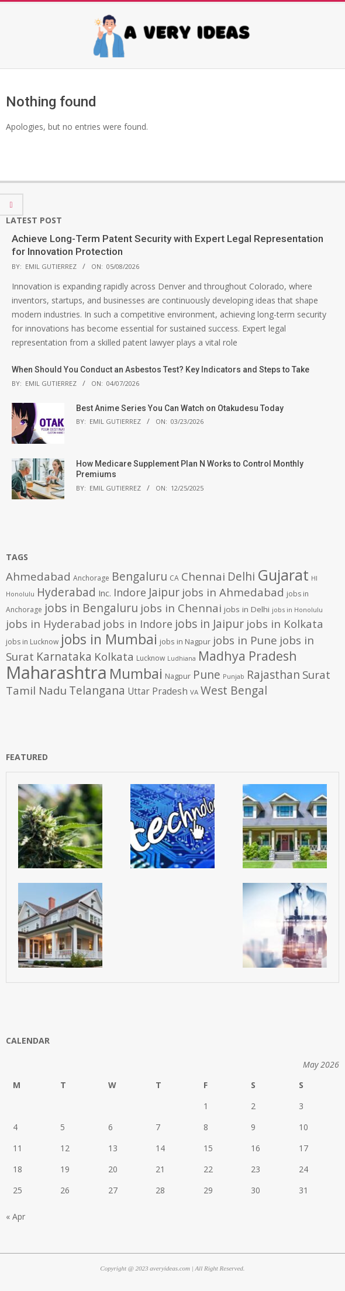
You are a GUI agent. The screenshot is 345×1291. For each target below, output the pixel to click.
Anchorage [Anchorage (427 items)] (91, 578)
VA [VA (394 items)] (194, 692)
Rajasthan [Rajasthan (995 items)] (273, 674)
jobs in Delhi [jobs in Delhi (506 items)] (247, 609)
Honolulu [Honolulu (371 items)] (20, 593)
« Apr (15, 1216)
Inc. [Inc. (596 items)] (104, 593)
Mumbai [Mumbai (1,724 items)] (136, 673)
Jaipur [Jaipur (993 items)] (164, 592)
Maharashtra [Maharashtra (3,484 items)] (56, 672)
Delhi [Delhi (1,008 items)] (241, 576)
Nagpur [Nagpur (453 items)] (178, 676)
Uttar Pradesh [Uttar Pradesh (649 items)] (157, 691)
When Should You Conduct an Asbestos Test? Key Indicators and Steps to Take (160, 369)
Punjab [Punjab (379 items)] (233, 676)
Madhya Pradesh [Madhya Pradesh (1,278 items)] (247, 655)
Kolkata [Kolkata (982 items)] (114, 656)
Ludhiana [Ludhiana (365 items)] (181, 658)
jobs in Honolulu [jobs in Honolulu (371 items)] (297, 609)
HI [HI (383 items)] (314, 578)
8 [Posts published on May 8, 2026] (205, 1127)
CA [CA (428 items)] (174, 578)
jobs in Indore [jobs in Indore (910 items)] (137, 623)
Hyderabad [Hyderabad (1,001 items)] (66, 592)
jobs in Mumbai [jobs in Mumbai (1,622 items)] (109, 639)
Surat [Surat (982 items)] (316, 674)
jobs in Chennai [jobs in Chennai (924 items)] (181, 607)
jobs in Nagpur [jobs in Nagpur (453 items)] (185, 642)
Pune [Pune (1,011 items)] (206, 674)
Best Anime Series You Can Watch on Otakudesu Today (180, 408)
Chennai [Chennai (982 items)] (203, 576)
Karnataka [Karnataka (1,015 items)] (64, 656)
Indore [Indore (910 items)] (129, 592)
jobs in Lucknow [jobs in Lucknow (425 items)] (32, 642)
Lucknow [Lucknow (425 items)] (150, 658)
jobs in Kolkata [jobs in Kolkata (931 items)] (284, 623)
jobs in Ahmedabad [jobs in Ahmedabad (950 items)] (233, 592)
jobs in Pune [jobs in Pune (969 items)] (245, 640)
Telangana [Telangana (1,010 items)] (97, 690)
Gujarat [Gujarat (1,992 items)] (283, 575)
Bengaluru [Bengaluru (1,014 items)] (139, 576)
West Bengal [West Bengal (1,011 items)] (234, 690)
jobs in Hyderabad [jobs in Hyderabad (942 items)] (53, 623)
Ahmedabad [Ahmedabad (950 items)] (38, 576)
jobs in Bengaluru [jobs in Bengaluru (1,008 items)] (91, 608)
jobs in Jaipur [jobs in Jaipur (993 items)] (209, 623)
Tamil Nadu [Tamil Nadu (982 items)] (36, 690)
